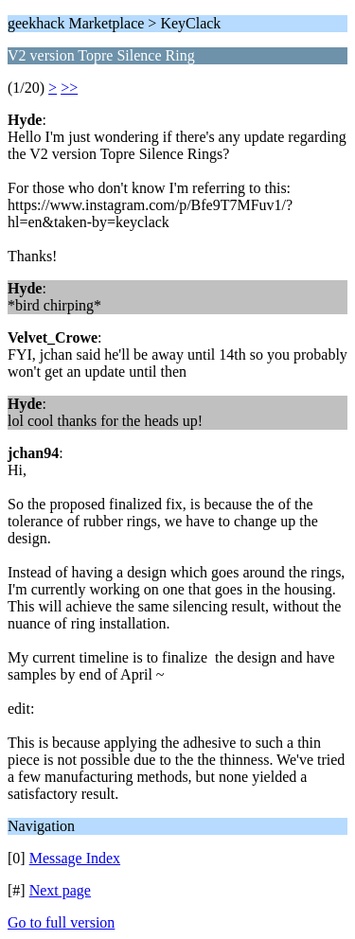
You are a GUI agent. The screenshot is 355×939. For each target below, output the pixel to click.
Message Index (74, 858)
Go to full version (61, 922)
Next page (60, 890)
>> (69, 88)
